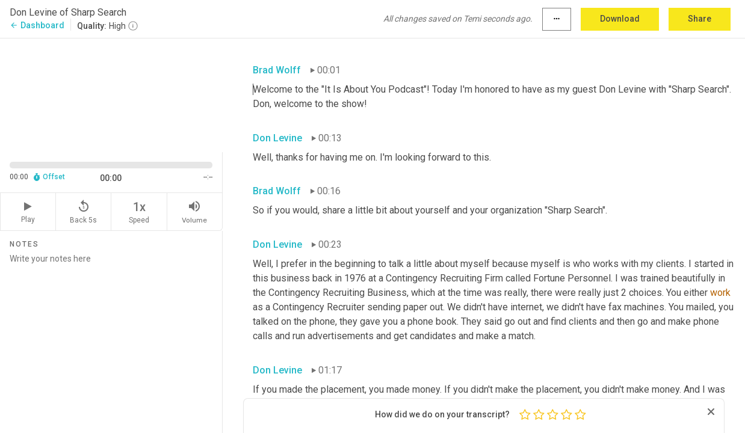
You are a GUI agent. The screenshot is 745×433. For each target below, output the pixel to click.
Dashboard (37, 25)
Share (699, 18)
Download (620, 18)
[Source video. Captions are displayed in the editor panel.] (111, 94)
